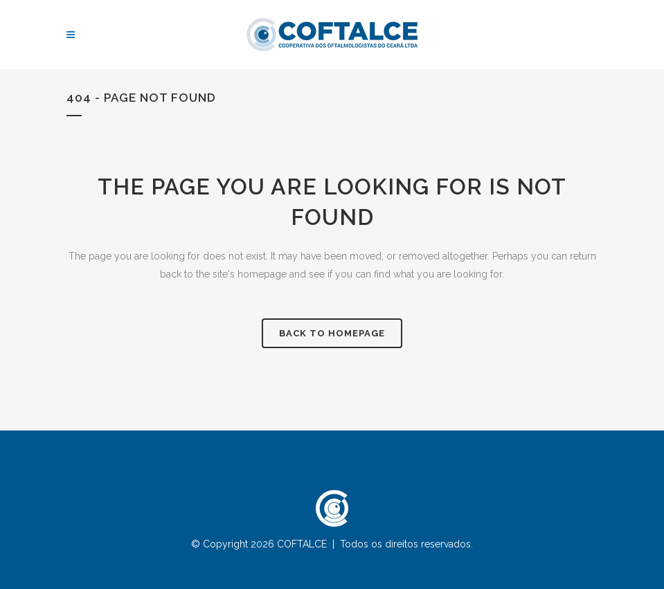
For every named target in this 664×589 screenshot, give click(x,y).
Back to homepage (332, 333)
